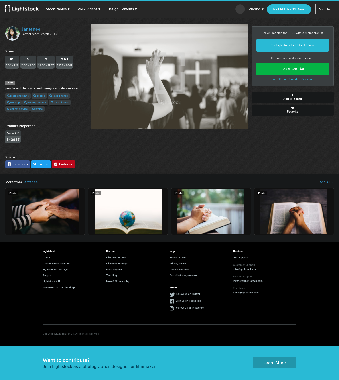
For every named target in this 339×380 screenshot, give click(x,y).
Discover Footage (117, 264)
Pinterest (63, 164)
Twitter (41, 164)
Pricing (255, 9)
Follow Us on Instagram (190, 308)
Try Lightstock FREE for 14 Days (293, 45)
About (46, 257)
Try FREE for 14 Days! (289, 9)
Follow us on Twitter (188, 294)
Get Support (240, 257)
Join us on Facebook (188, 301)
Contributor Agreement (184, 275)
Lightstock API (51, 281)
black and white (18, 96)
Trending (111, 275)
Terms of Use (178, 257)
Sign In (324, 9)
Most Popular (114, 270)
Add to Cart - (293, 68)
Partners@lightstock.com (248, 281)
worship (13, 102)
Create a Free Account (56, 264)
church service (17, 109)
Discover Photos (116, 257)
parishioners (60, 102)
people (39, 96)
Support (47, 275)
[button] (57, 9)
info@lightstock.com (245, 269)
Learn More (274, 362)
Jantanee (30, 29)
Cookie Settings (179, 270)
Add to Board (292, 97)
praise (37, 109)
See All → (327, 182)
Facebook (17, 164)
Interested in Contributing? (59, 287)
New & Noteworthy (117, 281)
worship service (35, 102)
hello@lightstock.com (246, 293)
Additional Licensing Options (292, 79)
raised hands (58, 96)
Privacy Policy (178, 264)
